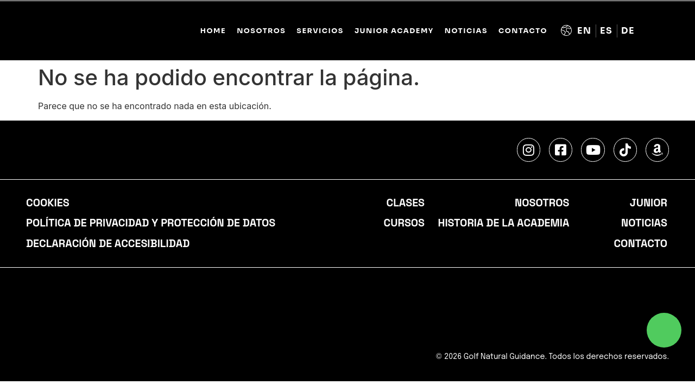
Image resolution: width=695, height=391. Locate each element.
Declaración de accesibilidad (109, 244)
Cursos (404, 224)
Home (213, 31)
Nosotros (541, 203)
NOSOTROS (261, 31)
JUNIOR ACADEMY (394, 31)
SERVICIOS (320, 31)
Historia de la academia (503, 224)
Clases (405, 203)
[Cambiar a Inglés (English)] (584, 30)
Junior (648, 203)
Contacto (522, 31)
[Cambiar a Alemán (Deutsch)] (628, 30)
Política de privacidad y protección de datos (153, 224)
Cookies (48, 203)
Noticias (466, 31)
